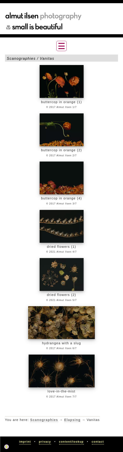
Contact (98, 441)
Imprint (25, 441)
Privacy (45, 441)
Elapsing (72, 420)
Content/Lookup (71, 441)
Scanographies (44, 420)
